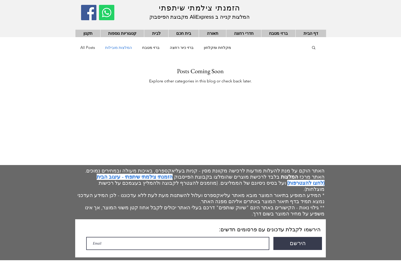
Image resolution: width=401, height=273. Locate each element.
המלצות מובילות (118, 47)
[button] (313, 48)
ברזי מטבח (151, 47)
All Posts (87, 47)
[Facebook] (88, 12)
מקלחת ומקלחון (217, 47)
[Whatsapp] (106, 12)
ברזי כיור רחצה (182, 47)
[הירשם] (297, 243)
